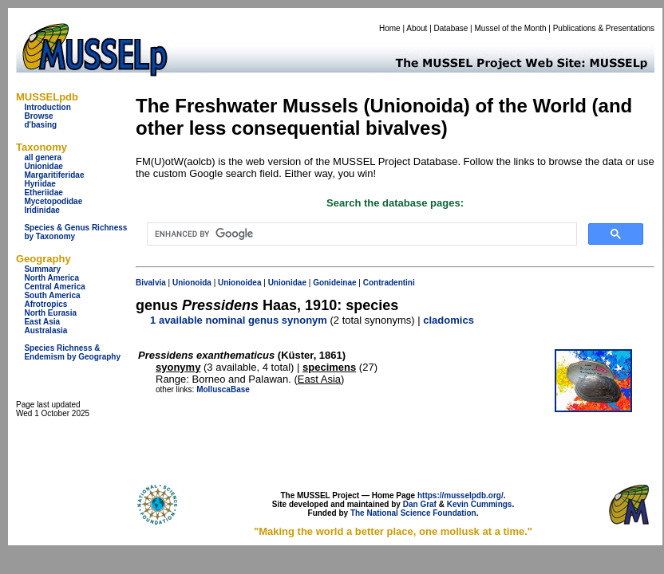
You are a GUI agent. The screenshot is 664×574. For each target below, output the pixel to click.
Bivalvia (151, 282)
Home (390, 28)
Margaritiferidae (54, 175)
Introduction (47, 107)
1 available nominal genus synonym (238, 320)
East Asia (42, 321)
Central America (54, 286)
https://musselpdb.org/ (460, 495)
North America (51, 277)
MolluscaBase (223, 389)
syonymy (178, 367)
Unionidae (43, 166)
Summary (42, 269)
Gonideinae (334, 282)
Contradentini (389, 282)
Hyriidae (39, 183)
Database (451, 28)
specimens (329, 367)
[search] (360, 234)
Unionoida (191, 282)
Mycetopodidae (53, 201)
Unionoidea (239, 282)
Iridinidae (41, 210)
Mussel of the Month (511, 28)
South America (52, 295)
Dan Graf (420, 504)
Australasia (45, 330)
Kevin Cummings (479, 504)
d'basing (40, 124)
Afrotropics (45, 304)
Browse (38, 116)
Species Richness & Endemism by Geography (72, 352)
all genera (42, 157)
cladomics (448, 320)
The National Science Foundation (413, 513)
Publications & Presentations (603, 28)
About (416, 28)
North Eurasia (50, 313)
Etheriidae (43, 192)
